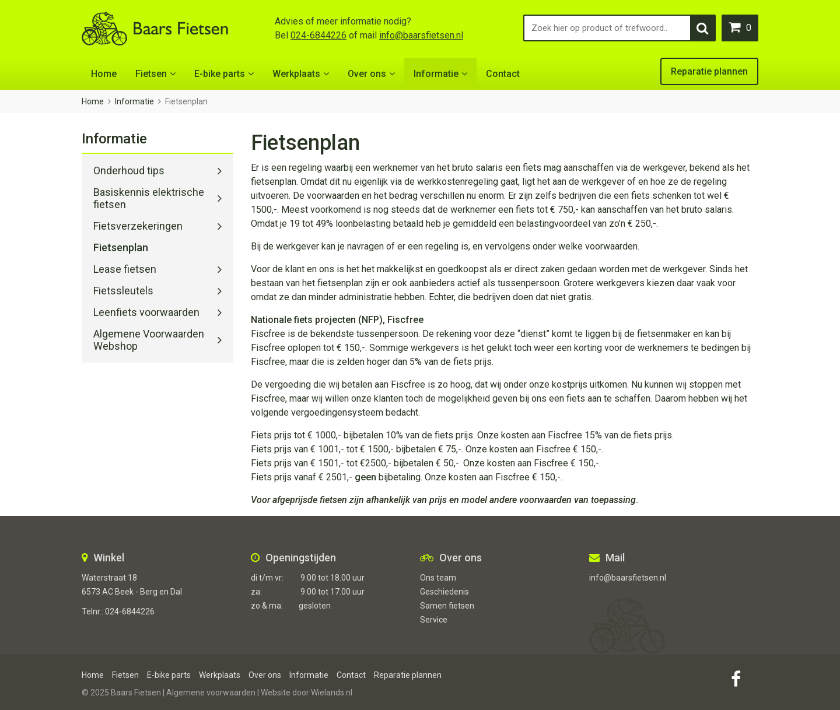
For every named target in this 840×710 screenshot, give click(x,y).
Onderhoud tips (128, 170)
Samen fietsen (447, 605)
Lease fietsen (124, 269)
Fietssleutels (123, 290)
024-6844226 (318, 35)
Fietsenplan (120, 247)
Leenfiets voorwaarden (146, 312)
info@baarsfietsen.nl (421, 35)
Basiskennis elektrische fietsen (148, 198)
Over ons (367, 73)
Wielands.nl (331, 692)
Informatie (436, 73)
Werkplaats (296, 73)
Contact (503, 73)
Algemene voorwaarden (211, 692)
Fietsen (151, 73)
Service (433, 619)
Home (104, 73)
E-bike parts (219, 73)
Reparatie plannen (709, 71)
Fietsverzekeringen (138, 226)
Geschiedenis (444, 591)
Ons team (438, 577)
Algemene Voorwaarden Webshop (148, 340)
